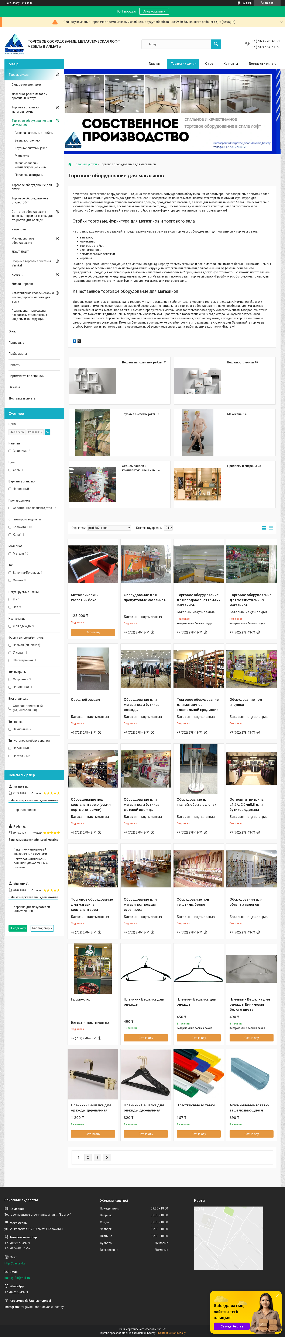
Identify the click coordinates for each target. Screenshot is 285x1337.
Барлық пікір (41, 928)
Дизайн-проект (22, 284)
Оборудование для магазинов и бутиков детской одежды (141, 804)
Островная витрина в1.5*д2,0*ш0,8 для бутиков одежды (247, 804)
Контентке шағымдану (172, 1332)
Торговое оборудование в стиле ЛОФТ (30, 200)
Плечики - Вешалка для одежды (144, 1001)
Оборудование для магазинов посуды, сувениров (140, 904)
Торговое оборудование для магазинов (32, 123)
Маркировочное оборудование (23, 240)
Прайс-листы (18, 353)
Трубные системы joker (138, 414)
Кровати (18, 274)
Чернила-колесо (25, 809)
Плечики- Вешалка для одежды (196, 1001)
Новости (14, 365)
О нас (209, 63)
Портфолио (16, 342)
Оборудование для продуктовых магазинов (145, 597)
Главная (155, 63)
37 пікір (247, 2)
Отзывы (14, 387)
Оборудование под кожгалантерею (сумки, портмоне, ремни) (91, 804)
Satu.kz (161, 1329)
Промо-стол (81, 999)
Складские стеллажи (26, 84)
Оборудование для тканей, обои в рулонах (196, 802)
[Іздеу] (216, 44)
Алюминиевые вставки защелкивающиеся (249, 1107)
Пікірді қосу (18, 928)
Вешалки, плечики (240, 362)
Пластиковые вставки (196, 1105)
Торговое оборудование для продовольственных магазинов (198, 600)
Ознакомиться (154, 11)
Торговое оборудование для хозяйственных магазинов (251, 600)
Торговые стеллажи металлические (26, 109)
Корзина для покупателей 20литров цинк (32, 909)
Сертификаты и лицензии (26, 376)
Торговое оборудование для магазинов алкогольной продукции (198, 704)
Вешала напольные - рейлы (142, 362)
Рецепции (19, 229)
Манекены (234, 414)
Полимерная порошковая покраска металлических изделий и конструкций (29, 315)
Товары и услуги (183, 63)
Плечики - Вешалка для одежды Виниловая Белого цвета (250, 1004)
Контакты (231, 63)
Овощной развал (85, 699)
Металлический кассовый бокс (84, 597)
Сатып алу (93, 632)
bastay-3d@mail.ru (17, 1278)
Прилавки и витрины (242, 466)
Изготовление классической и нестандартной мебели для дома (33, 297)
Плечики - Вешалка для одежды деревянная (91, 1107)
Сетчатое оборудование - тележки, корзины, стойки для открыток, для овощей (33, 216)
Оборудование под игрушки (246, 702)
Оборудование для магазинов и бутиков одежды (141, 704)
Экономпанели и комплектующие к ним (30, 165)
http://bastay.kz (14, 1263)
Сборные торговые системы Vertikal (31, 263)
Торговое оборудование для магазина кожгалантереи (92, 904)
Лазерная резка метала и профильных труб (30, 96)
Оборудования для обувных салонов (246, 902)
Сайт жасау (13, 2)
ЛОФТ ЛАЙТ (20, 252)
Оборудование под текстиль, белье (193, 902)
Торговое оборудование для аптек (32, 187)
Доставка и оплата (262, 63)
